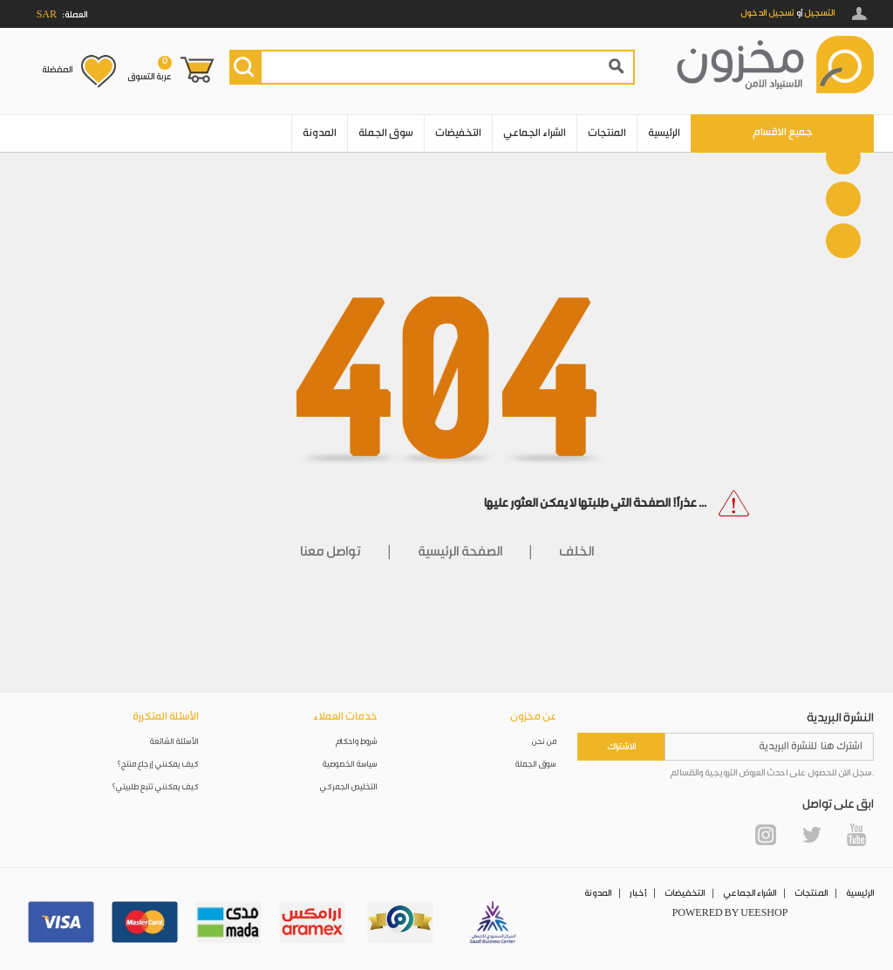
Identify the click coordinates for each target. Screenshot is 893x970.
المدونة (320, 133)
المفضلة (57, 70)
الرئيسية (664, 133)
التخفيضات (458, 133)
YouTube (856, 834)
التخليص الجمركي (349, 787)
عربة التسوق (149, 69)
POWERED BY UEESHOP (730, 913)
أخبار (638, 893)
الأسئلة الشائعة (174, 742)
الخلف (576, 551)
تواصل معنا (330, 551)
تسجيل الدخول (767, 13)
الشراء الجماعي (534, 133)
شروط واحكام (357, 742)
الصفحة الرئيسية (460, 551)
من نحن (544, 742)
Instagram (765, 834)
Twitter (811, 834)
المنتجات (607, 133)
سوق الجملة (385, 133)
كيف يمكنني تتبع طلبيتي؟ (155, 787)
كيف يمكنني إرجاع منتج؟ (158, 764)
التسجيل (819, 13)
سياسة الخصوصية (350, 764)
